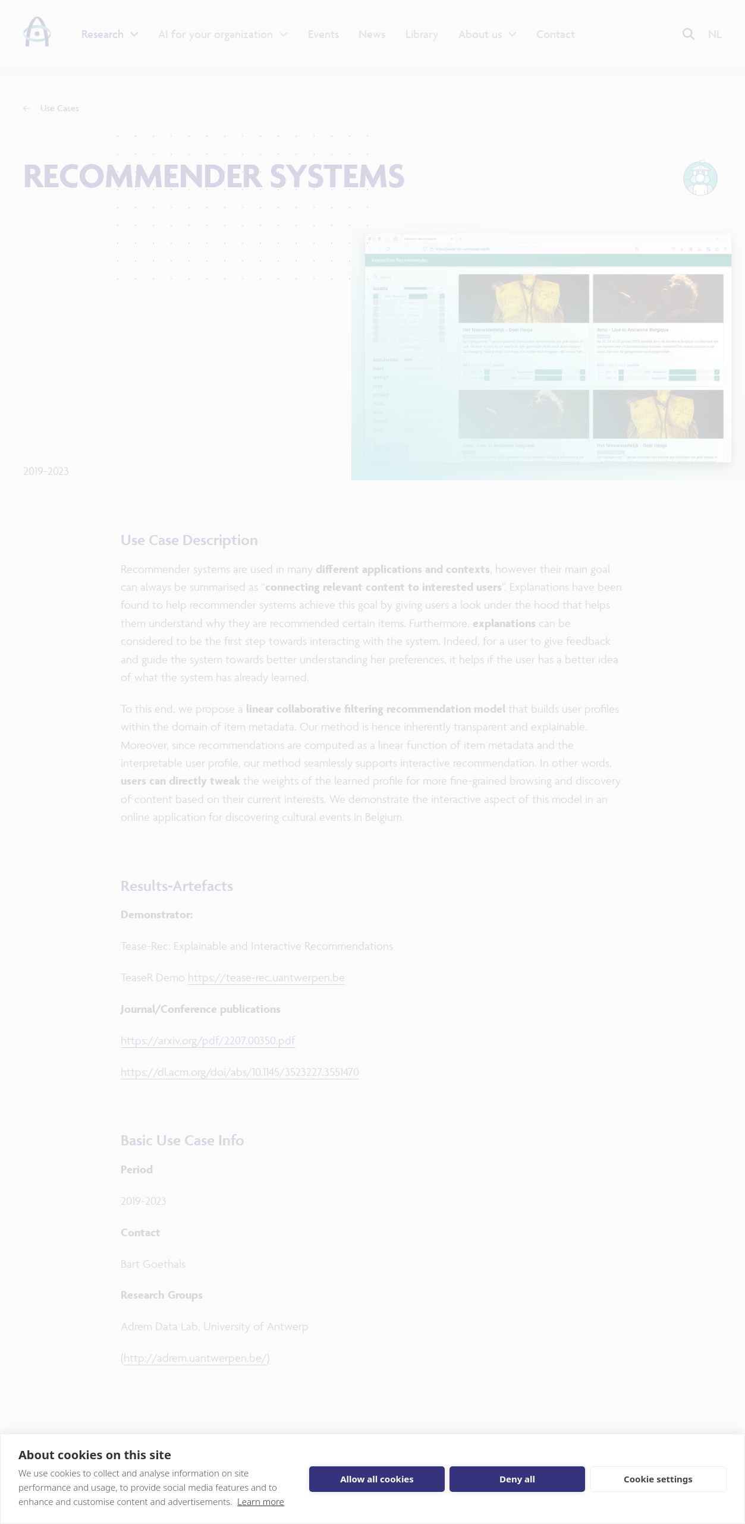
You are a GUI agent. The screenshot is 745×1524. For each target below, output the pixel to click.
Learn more (260, 1501)
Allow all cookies (377, 1479)
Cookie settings (658, 1479)
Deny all (517, 1479)
